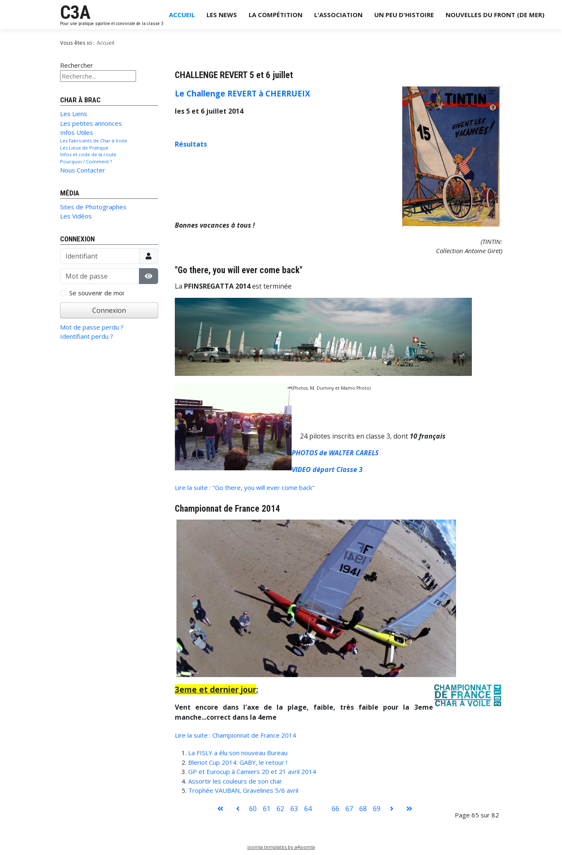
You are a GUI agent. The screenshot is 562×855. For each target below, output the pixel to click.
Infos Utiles (76, 132)
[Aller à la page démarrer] (220, 809)
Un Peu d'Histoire (404, 14)
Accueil (182, 14)
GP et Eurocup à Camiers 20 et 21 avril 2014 (252, 771)
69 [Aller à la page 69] (377, 808)
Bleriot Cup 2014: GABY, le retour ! (237, 762)
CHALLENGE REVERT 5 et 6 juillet (234, 75)
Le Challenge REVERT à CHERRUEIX (242, 93)
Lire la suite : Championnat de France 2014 (235, 735)
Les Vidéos (76, 216)
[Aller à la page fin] (409, 809)
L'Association (338, 14)
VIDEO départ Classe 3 (327, 469)
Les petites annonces (91, 123)
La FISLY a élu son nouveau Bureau (237, 752)
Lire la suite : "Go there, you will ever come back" (245, 487)
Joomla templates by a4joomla (281, 847)
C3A (75, 12)
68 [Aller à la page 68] (363, 808)
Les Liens (73, 113)
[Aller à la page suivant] (391, 809)
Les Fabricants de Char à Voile (93, 140)
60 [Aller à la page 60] (253, 808)
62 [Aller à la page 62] (280, 808)
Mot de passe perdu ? (91, 327)
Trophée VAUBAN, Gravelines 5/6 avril (243, 790)
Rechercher (76, 65)
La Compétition (275, 14)
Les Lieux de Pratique (84, 148)
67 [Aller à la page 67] (349, 808)
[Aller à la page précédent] (237, 809)
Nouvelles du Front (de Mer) (495, 14)
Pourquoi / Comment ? (86, 161)
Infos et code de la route (88, 154)
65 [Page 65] (321, 808)
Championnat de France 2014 (227, 508)
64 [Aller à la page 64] (308, 808)
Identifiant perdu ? (86, 336)
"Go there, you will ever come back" (238, 270)
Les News (222, 14)
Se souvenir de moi (96, 293)
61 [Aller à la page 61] (266, 808)
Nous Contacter (82, 170)
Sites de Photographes (93, 207)
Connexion (109, 310)
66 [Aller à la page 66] (335, 808)
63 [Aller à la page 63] (294, 808)
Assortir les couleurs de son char (235, 781)
